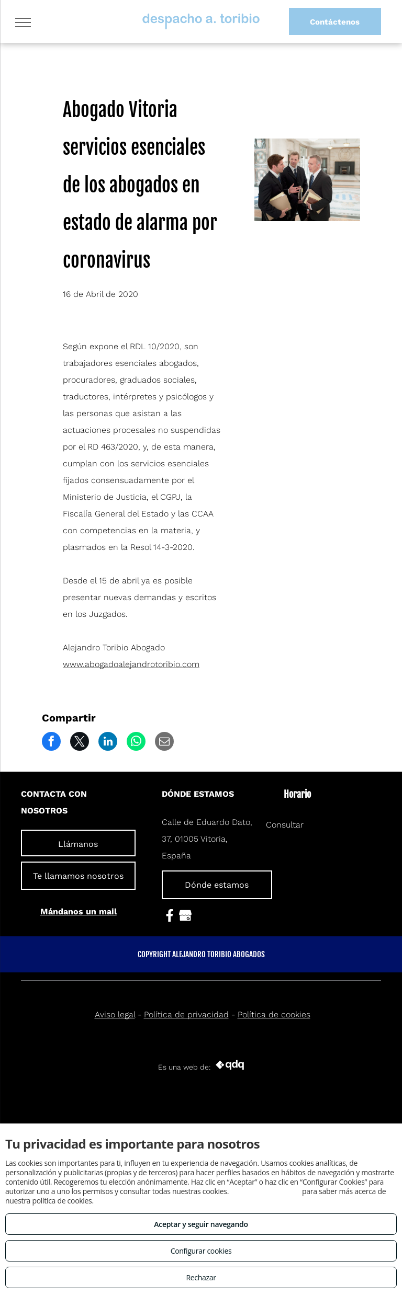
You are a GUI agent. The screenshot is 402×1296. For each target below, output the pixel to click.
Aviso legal (115, 1014)
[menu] (23, 22)
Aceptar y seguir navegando (201, 1224)
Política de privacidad (186, 1014)
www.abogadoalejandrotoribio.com (131, 664)
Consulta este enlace (265, 1191)
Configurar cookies (201, 1251)
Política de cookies (274, 1014)
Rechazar (201, 1277)
